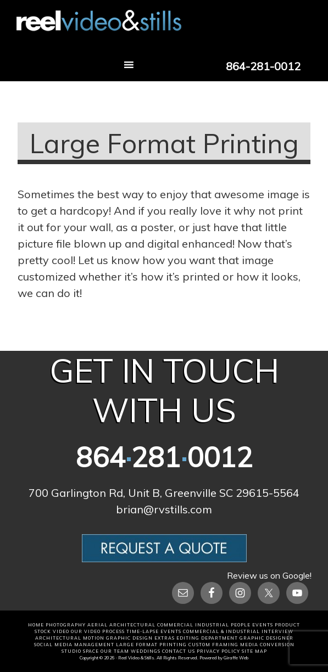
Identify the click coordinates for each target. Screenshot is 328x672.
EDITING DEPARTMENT (207, 638)
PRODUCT (287, 625)
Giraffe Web (236, 657)
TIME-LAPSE (142, 631)
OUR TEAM (115, 651)
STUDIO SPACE (80, 651)
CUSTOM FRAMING (213, 644)
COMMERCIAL (175, 625)
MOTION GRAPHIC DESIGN (118, 638)
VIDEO (61, 631)
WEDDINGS (145, 651)
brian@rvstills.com (164, 509)
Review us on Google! (269, 575)
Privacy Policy (218, 651)
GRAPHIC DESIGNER (266, 638)
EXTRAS (164, 638)
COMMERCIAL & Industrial (221, 631)
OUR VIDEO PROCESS (98, 631)
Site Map (254, 651)
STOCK (43, 631)
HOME (36, 625)
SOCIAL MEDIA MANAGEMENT (74, 644)
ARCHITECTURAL (132, 625)
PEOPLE (241, 625)
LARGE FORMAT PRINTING (151, 644)
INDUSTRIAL (212, 625)
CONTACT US (178, 651)
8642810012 (164, 457)
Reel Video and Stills (164, 29)
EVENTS (262, 625)
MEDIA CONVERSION (267, 644)
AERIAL (97, 625)
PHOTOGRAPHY (66, 625)
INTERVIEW (277, 631)
